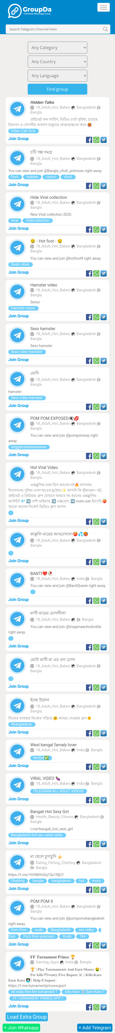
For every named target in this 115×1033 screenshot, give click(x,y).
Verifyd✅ (41, 758)
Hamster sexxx (23, 308)
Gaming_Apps (47, 962)
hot (81, 881)
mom (96, 881)
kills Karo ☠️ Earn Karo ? (84, 992)
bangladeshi (61, 881)
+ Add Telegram (94, 1027)
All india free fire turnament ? (34, 992)
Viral (15, 220)
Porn (15, 177)
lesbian (32, 177)
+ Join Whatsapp (21, 1027)
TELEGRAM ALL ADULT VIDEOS (58, 791)
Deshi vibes (20, 264)
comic (51, 177)
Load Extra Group (27, 1017)
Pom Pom (19, 930)
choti (68, 177)
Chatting (18, 881)
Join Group (18, 138)
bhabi (67, 936)
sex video (86, 930)
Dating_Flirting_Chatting (55, 863)
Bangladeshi (61, 930)
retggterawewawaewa (29, 447)
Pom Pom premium (39, 936)
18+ (83, 936)
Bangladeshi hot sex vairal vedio (37, 835)
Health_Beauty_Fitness (54, 817)
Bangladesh (87, 107)
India (81, 579)
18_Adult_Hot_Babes (53, 107)
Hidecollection (37, 220)
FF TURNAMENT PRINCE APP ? (38, 998)
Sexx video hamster (27, 352)
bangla (38, 881)
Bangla (36, 112)
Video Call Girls (23, 131)
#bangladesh (22, 724)
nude (39, 930)
